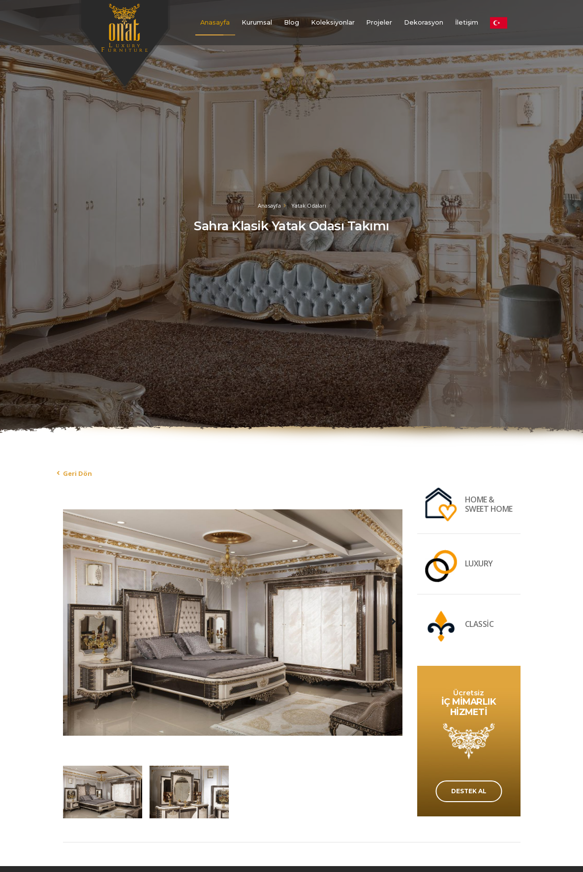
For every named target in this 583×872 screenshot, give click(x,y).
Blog (291, 22)
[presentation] (72, 621)
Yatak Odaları (308, 205)
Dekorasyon (423, 22)
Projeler (379, 22)
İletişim (466, 22)
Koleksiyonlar (333, 22)
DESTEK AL (469, 791)
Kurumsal (257, 22)
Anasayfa (215, 22)
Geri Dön (77, 473)
